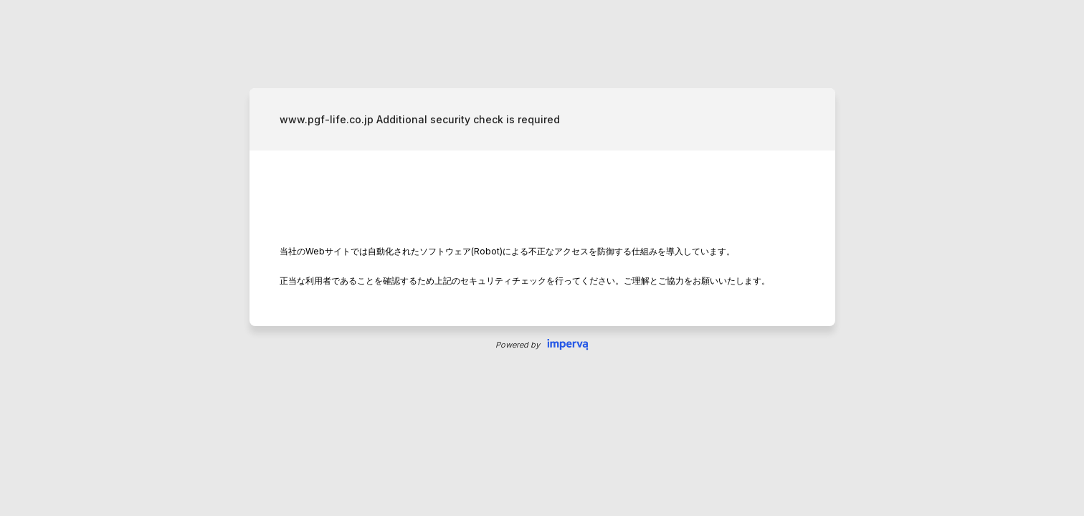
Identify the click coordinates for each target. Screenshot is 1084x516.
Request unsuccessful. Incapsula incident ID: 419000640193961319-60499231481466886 (542, 258)
